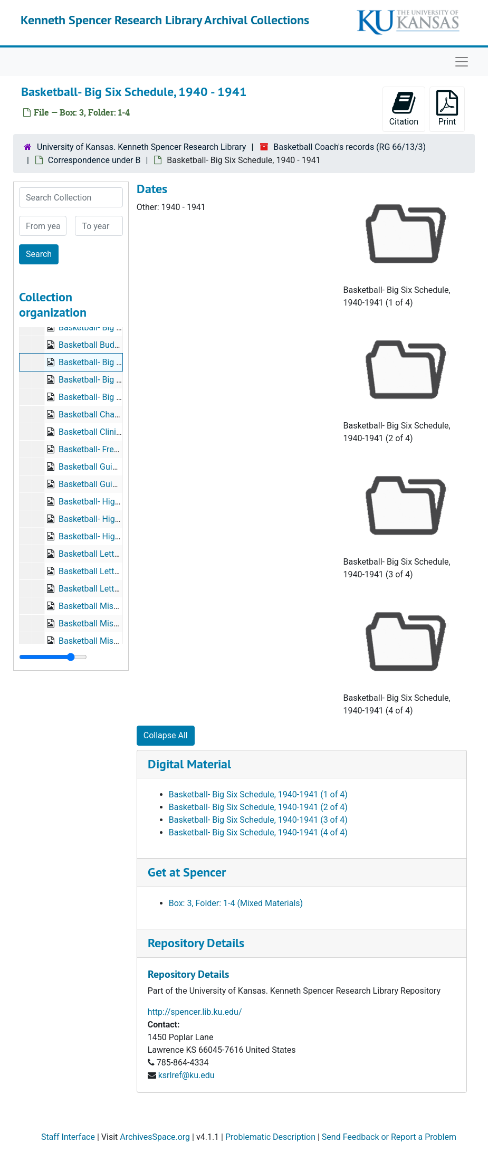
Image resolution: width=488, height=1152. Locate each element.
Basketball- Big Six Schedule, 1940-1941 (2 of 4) (258, 807)
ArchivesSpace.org (155, 1137)
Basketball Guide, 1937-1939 (112, 467)
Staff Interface (68, 1137)
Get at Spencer (187, 872)
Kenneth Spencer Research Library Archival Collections (165, 20)
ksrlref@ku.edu (186, 1075)
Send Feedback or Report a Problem (389, 1137)
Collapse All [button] (165, 735)
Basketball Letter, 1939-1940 (112, 571)
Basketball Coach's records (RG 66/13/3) (349, 147)
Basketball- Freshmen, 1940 (110, 449)
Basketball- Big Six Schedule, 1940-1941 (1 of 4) (258, 794)
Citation (403, 108)
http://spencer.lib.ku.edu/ (195, 1012)
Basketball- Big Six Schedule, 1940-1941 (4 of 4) (258, 832)
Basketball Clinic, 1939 (101, 432)
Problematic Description (270, 1137)
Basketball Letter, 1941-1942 (112, 589)
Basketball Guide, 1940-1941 (112, 484)
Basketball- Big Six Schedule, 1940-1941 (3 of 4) (258, 820)
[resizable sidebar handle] (53, 657)
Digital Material (189, 764)
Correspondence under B (94, 160)
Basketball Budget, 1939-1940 (114, 345)
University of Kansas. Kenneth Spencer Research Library (141, 147)
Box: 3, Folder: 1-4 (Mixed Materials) (236, 903)
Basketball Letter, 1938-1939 (112, 554)
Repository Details (196, 943)
